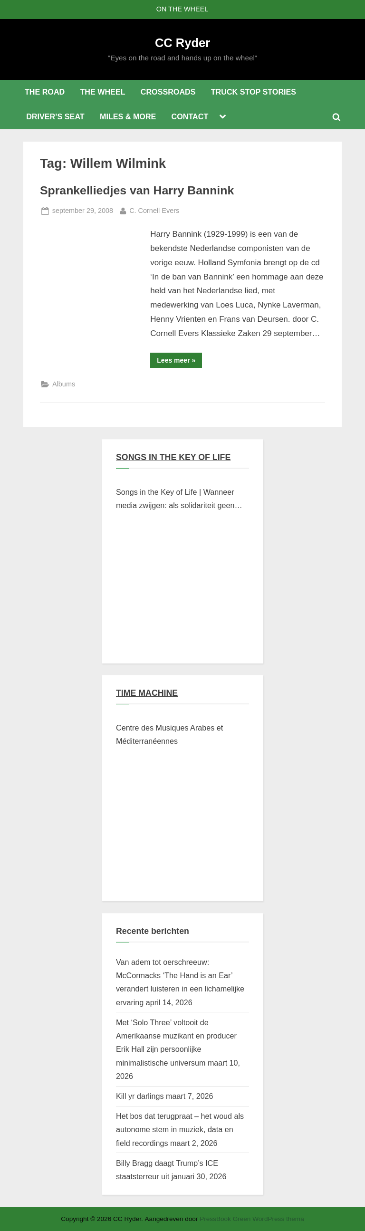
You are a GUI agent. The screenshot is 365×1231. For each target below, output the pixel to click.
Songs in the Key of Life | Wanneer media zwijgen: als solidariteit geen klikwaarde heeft (175, 500)
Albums (63, 384)
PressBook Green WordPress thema (252, 1218)
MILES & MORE (128, 116)
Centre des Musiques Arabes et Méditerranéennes (169, 734)
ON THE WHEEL (182, 9)
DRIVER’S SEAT (55, 116)
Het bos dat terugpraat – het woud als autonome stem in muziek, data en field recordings (180, 1129)
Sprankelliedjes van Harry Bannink (137, 190)
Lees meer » (179, 362)
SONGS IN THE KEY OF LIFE (173, 457)
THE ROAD (45, 91)
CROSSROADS (168, 91)
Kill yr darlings (139, 1096)
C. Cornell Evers (154, 209)
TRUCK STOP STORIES (253, 91)
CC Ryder (182, 42)
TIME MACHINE (147, 693)
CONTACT (190, 116)
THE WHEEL (102, 91)
